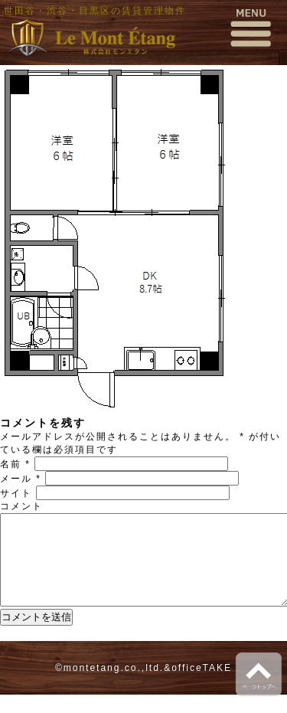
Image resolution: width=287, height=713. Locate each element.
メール (20, 478)
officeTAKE (201, 686)
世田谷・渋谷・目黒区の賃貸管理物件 (95, 10)
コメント (21, 506)
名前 (15, 464)
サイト (16, 493)
